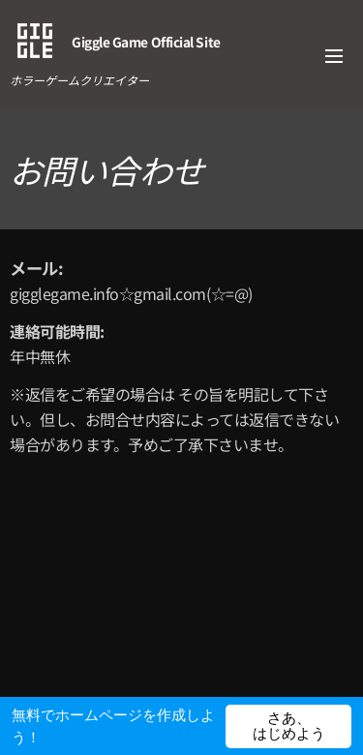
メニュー (334, 56)
